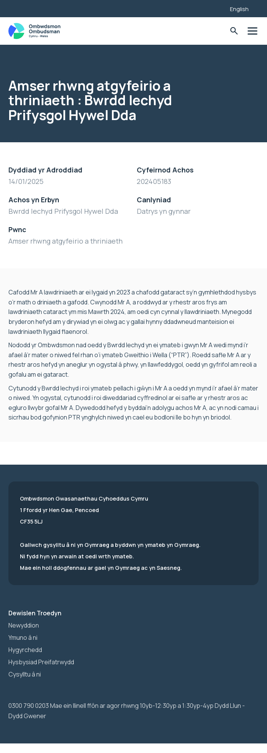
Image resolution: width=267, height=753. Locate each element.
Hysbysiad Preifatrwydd (41, 662)
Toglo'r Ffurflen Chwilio (234, 31)
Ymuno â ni (22, 637)
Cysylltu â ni (24, 674)
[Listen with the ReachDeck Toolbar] (212, 7)
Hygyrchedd (25, 650)
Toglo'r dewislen (252, 31)
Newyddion (23, 625)
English (239, 9)
